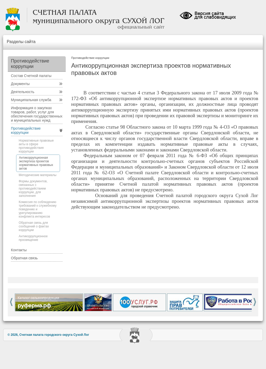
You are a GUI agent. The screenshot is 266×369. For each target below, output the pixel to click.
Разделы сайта (21, 41)
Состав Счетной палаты (31, 76)
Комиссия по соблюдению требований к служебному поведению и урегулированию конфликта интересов (37, 209)
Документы (20, 84)
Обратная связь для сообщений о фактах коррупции (34, 226)
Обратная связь (24, 258)
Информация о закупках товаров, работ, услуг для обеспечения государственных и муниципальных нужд (36, 114)
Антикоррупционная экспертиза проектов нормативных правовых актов (36, 163)
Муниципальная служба (31, 100)
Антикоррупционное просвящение (33, 238)
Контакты (18, 250)
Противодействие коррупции (26, 130)
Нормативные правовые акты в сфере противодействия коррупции (36, 146)
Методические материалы (37, 175)
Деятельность (22, 92)
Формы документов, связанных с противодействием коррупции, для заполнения (33, 188)
